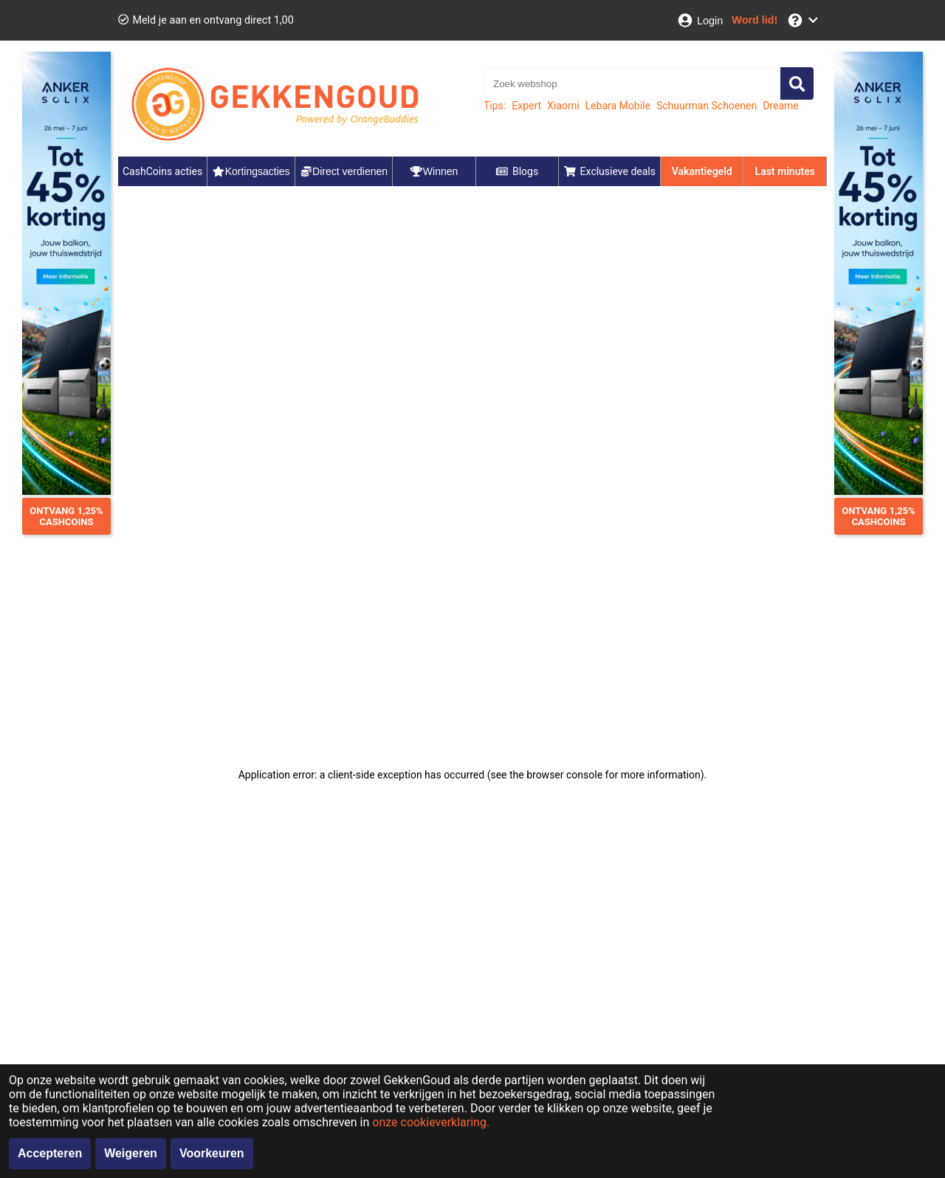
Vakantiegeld (702, 171)
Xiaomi (563, 106)
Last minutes (785, 171)
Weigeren (130, 1153)
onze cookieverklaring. (430, 1122)
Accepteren (50, 1153)
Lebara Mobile (617, 106)
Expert (526, 106)
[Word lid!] (754, 20)
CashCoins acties (162, 171)
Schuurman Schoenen (706, 106)
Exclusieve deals (609, 171)
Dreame (781, 106)
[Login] (699, 20)
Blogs (516, 171)
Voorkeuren (211, 1153)
